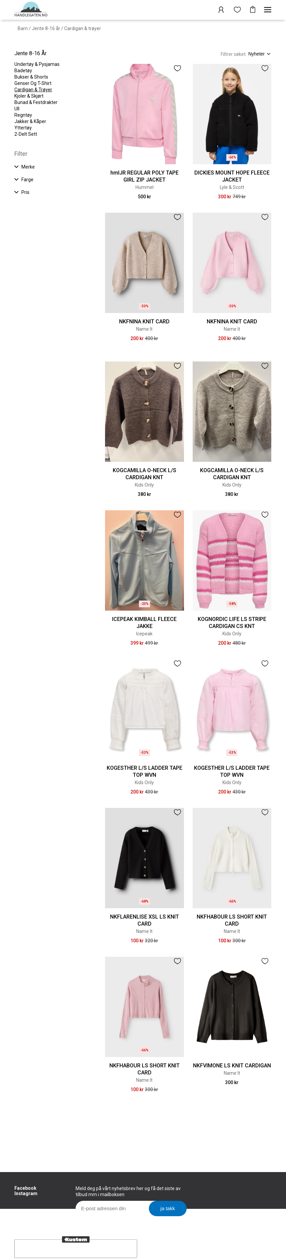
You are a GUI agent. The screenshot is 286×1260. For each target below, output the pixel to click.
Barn (23, 28)
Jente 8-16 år (46, 28)
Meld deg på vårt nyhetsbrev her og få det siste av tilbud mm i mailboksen (128, 1191)
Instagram (25, 1193)
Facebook (25, 1188)
